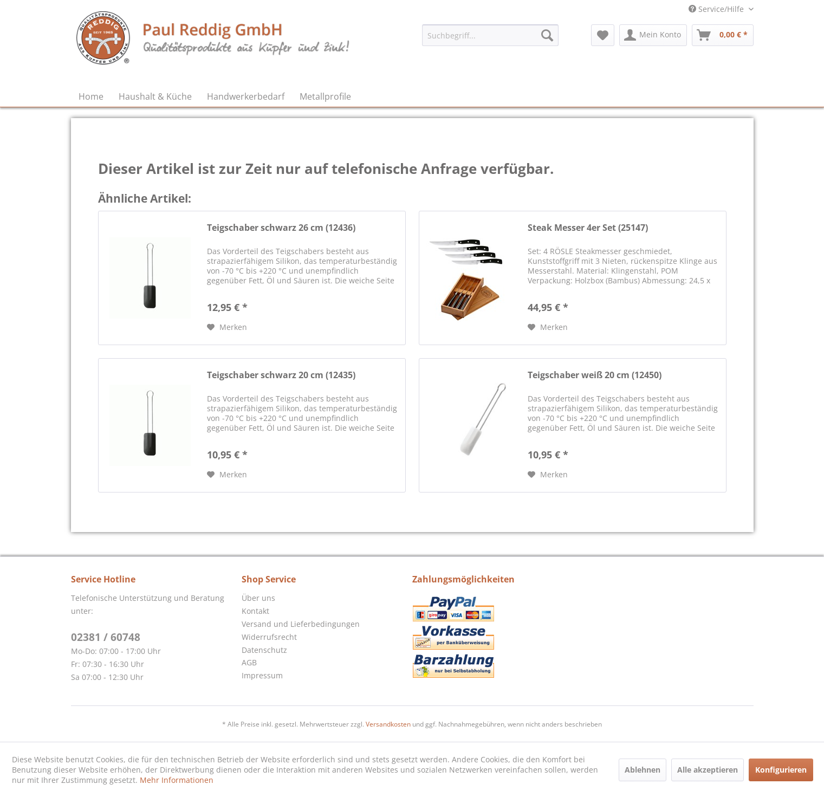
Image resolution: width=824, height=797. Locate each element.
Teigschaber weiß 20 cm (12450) (594, 375)
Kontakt (255, 611)
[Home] (91, 96)
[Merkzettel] (602, 35)
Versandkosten (388, 724)
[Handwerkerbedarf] (245, 96)
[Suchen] (547, 35)
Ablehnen (642, 769)
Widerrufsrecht (269, 637)
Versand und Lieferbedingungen (301, 624)
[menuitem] (490, 35)
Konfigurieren (781, 769)
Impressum (262, 675)
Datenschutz (264, 650)
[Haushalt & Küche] (155, 96)
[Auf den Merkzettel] (227, 327)
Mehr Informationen (176, 780)
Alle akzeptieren (707, 769)
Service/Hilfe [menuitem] (717, 9)
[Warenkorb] (723, 35)
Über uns (258, 598)
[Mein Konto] (653, 35)
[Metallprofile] (325, 96)
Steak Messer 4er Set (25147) (588, 228)
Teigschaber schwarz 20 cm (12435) (281, 375)
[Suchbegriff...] (490, 35)
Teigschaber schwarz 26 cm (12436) (281, 228)
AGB (249, 662)
